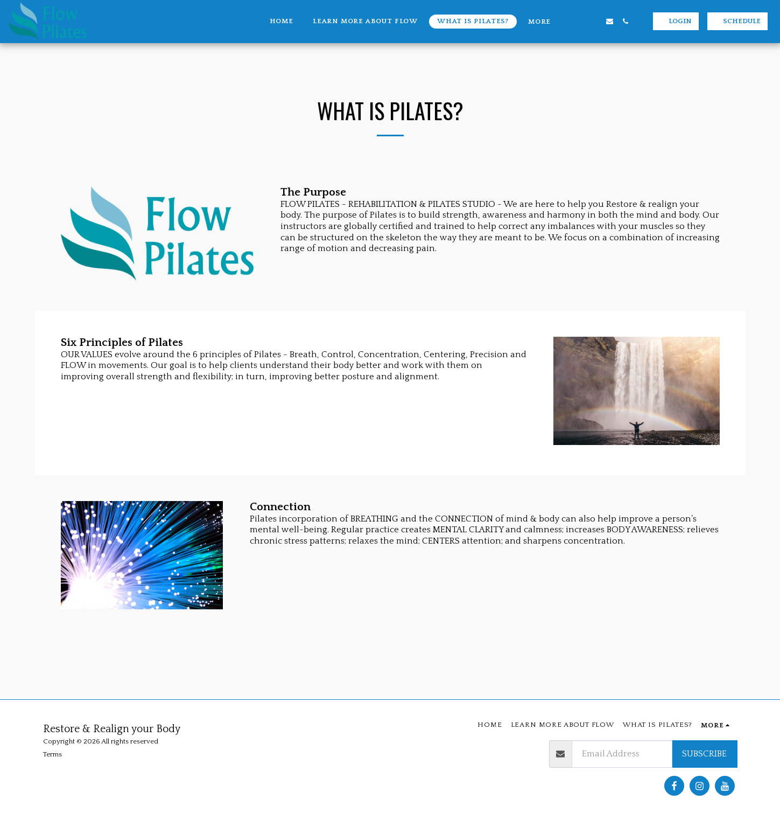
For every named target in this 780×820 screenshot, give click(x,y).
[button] (578, 21)
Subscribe (704, 754)
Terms (52, 754)
